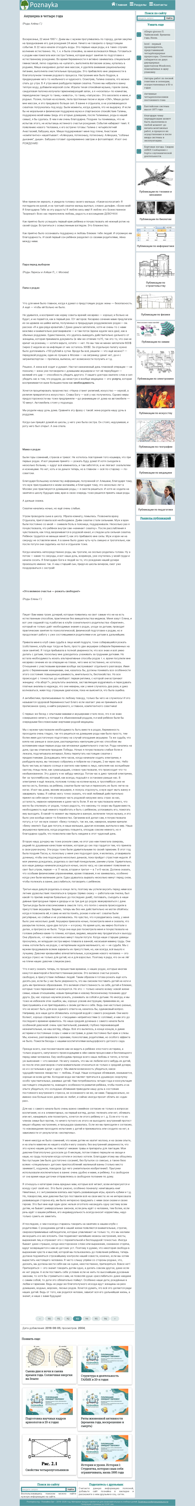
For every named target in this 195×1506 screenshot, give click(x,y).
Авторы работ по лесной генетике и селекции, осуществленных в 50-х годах (158, 83)
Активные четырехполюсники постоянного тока (156, 97)
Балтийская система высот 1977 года (156, 108)
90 (49, 1318)
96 (105, 1318)
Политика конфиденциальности (153, 1502)
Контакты (160, 4)
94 (86, 1318)
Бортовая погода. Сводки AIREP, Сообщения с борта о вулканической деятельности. (159, 151)
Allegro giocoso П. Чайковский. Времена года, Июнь (157, 34)
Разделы (140, 4)
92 (68, 1318)
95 (96, 1318)
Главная (121, 4)
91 (58, 1318)
